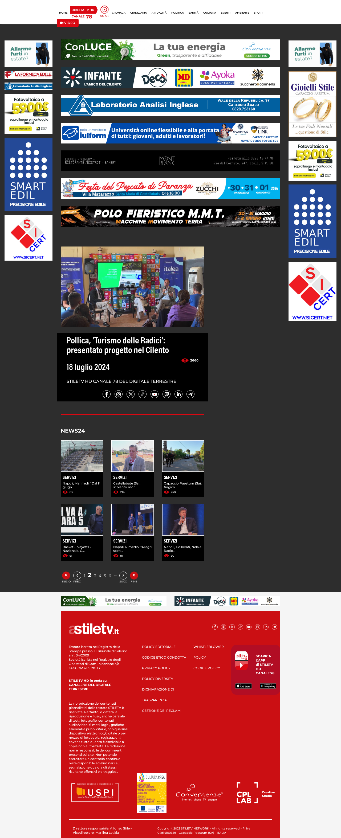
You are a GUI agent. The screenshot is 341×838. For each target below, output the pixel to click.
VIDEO (67, 23)
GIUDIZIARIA (138, 12)
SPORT (258, 12)
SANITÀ (193, 12)
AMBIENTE (242, 12)
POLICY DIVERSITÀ (157, 679)
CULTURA (209, 12)
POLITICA (177, 12)
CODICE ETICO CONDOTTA (164, 657)
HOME (63, 12)
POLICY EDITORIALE (159, 647)
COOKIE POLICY (206, 668)
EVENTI (225, 12)
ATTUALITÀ (159, 12)
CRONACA (118, 12)
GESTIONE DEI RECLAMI (161, 711)
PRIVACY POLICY (156, 668)
